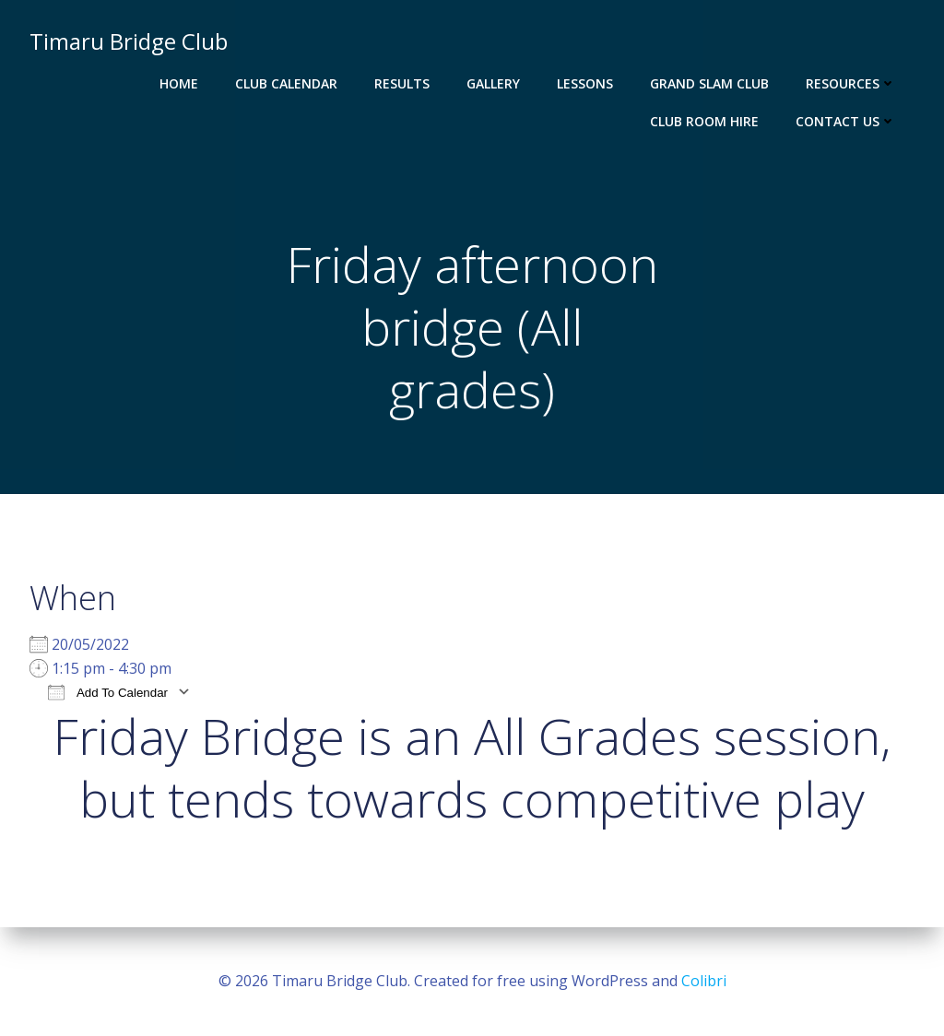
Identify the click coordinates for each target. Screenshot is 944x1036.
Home (178, 83)
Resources (851, 83)
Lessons (585, 83)
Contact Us (846, 121)
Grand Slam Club (709, 83)
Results (402, 83)
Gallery (493, 83)
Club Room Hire (704, 121)
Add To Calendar (108, 692)
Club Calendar (286, 83)
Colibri (703, 981)
